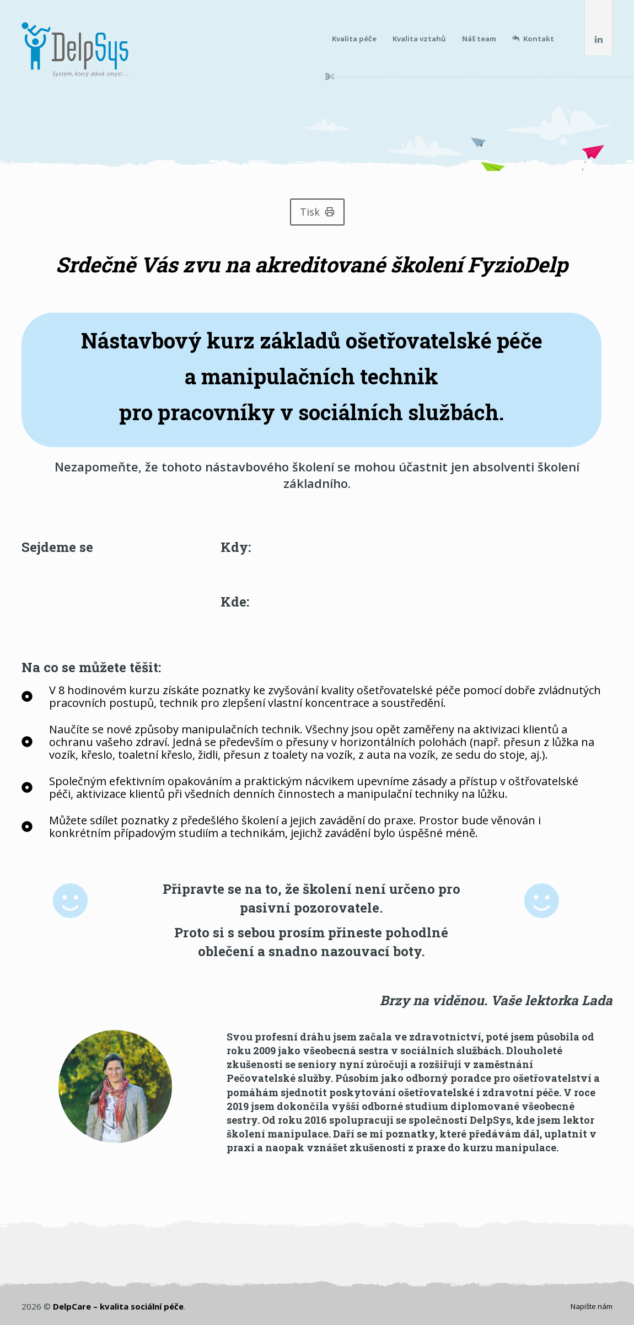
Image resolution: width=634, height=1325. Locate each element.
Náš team (479, 39)
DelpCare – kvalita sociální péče (118, 1306)
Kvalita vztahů (419, 39)
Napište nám (591, 1306)
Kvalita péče (354, 39)
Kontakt (533, 39)
